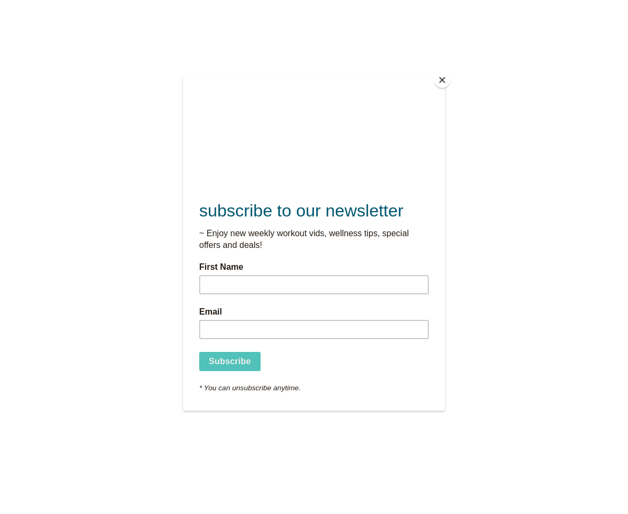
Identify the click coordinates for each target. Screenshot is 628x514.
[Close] (442, 80)
